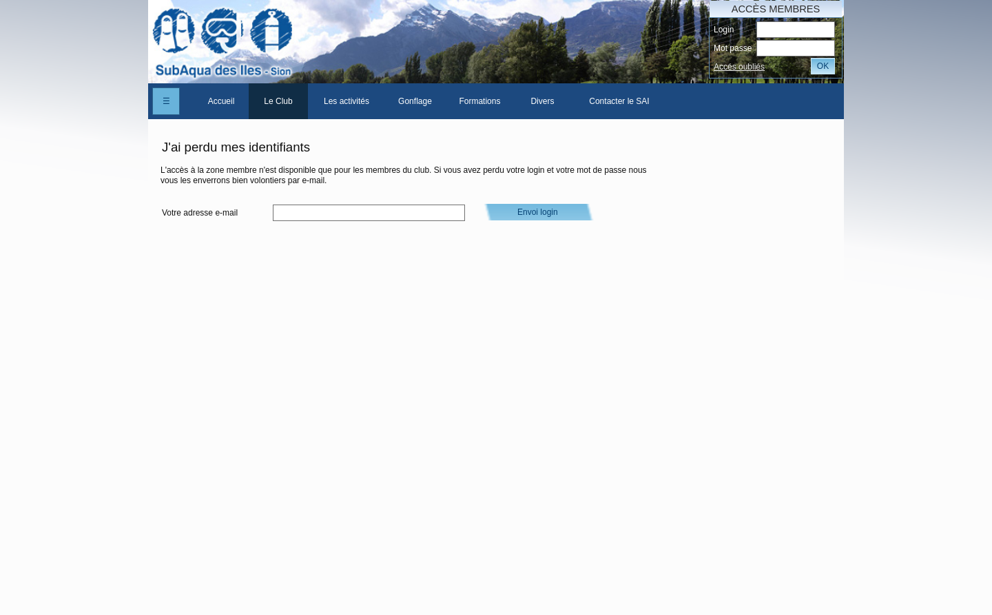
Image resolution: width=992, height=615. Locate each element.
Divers (542, 101)
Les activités (346, 101)
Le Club (278, 101)
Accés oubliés (739, 67)
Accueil (221, 101)
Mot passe (733, 48)
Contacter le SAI (619, 101)
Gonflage (415, 101)
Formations (479, 101)
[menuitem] (221, 101)
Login (724, 29)
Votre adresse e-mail (200, 213)
